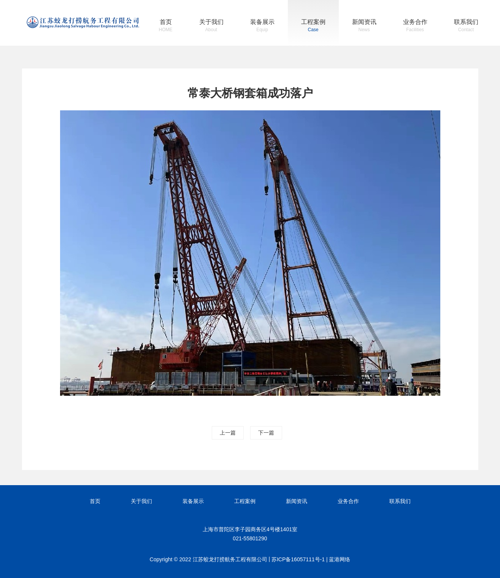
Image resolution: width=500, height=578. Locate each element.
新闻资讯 (364, 26)
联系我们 (466, 26)
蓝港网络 (339, 559)
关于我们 (211, 26)
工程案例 (313, 26)
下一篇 (266, 433)
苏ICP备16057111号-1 (298, 559)
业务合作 (415, 26)
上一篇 (228, 433)
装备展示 (262, 26)
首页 (166, 26)
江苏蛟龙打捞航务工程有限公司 (83, 22)
